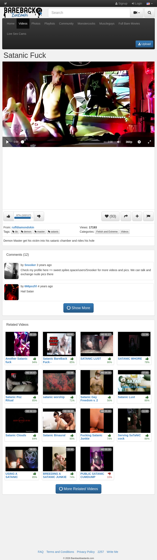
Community (66, 23)
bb (15, 231)
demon (26, 231)
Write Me (112, 551)
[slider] (63, 142)
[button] (150, 3)
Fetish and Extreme (107, 231)
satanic (53, 231)
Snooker (30, 265)
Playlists (50, 23)
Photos (35, 23)
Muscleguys (106, 23)
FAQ (41, 551)
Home (11, 23)
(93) (110, 216)
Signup (121, 3)
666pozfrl (31, 286)
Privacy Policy (86, 551)
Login (137, 3)
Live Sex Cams (16, 33)
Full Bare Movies (129, 23)
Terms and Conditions (60, 551)
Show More (78, 307)
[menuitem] (129, 142)
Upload (144, 44)
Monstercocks (86, 23)
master (40, 231)
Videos (23, 23)
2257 (101, 551)
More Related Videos (78, 488)
